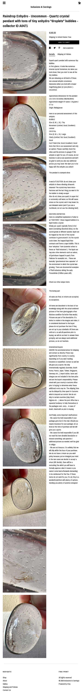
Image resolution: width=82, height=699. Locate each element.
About (5, 680)
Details (52, 54)
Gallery (5, 684)
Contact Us (7, 690)
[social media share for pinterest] (59, 48)
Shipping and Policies (10, 687)
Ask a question (68, 48)
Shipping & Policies (64, 54)
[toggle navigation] (4, 3)
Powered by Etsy (65, 684)
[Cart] (79, 3)
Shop (4, 677)
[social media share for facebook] (50, 48)
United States (62, 37)
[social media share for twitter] (55, 48)
